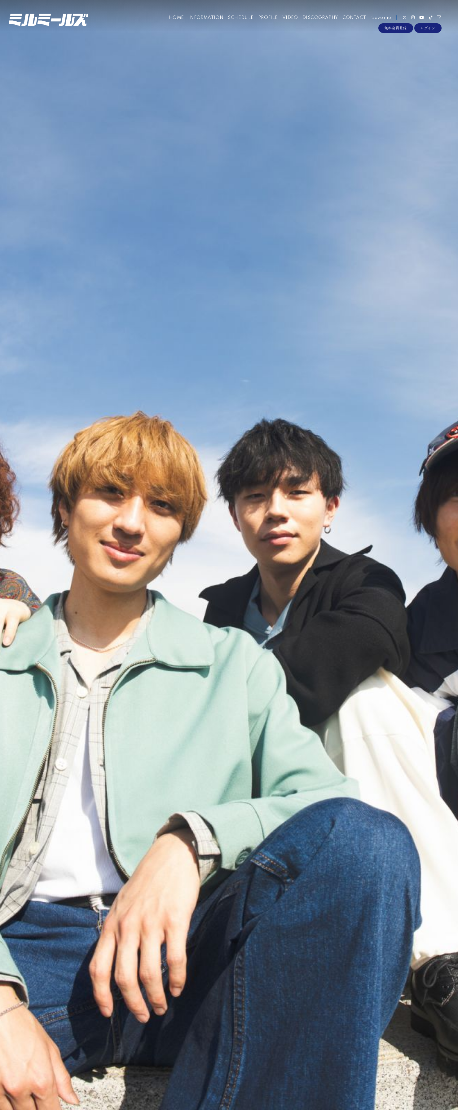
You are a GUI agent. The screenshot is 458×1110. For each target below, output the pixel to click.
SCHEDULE (240, 18)
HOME (176, 18)
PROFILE (268, 18)
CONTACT (354, 18)
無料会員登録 (396, 28)
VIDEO (290, 18)
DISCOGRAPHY (319, 18)
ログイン (428, 28)
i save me (380, 18)
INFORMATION (205, 18)
